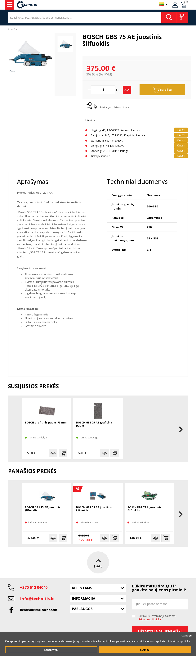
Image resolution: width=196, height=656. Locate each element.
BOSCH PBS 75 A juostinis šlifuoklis (144, 509)
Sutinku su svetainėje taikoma (157, 617)
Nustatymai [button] (51, 649)
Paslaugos (82, 608)
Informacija (83, 598)
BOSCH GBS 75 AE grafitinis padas (94, 424)
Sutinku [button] (144, 649)
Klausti (181, 130)
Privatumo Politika (150, 619)
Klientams (82, 588)
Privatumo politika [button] (178, 641)
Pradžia (12, 29)
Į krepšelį (162, 90)
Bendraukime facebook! (38, 610)
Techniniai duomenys (137, 181)
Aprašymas (32, 181)
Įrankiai (9, 5)
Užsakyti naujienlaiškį (160, 631)
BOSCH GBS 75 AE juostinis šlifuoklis (42, 509)
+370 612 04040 (33, 587)
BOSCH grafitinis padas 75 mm (46, 422)
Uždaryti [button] (186, 635)
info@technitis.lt (37, 598)
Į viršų (98, 562)
